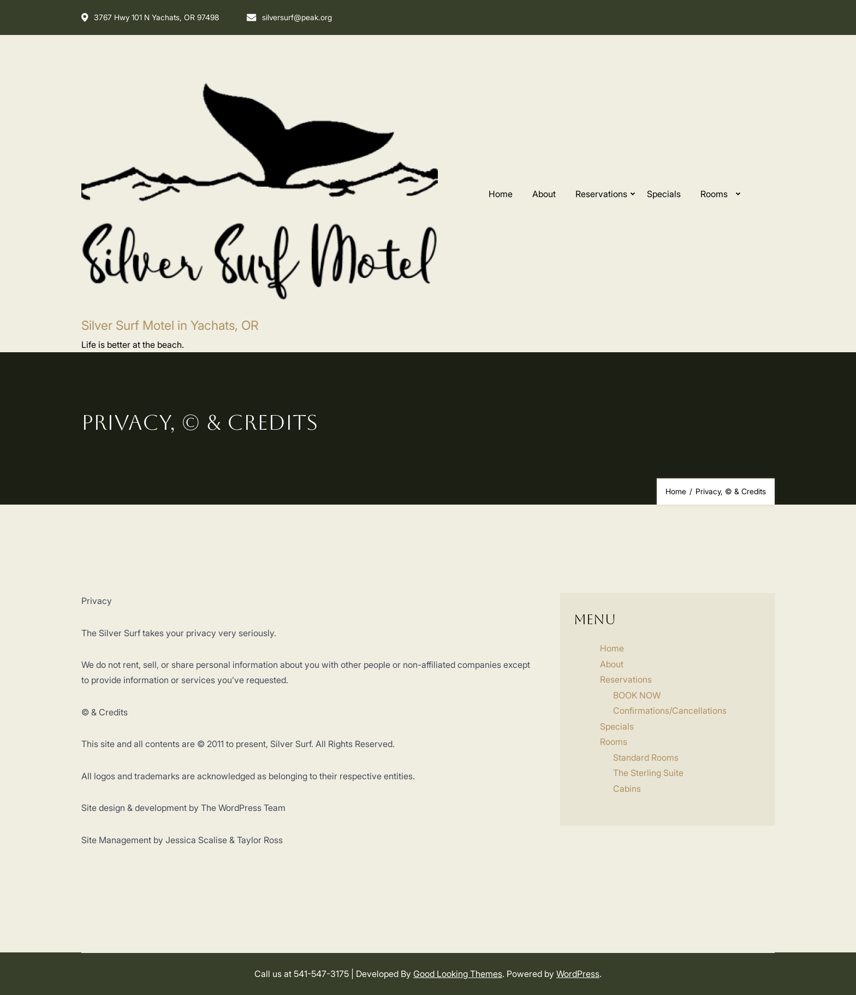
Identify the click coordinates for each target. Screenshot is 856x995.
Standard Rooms (646, 757)
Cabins (627, 788)
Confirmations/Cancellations (670, 710)
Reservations (601, 193)
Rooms (714, 193)
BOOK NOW (637, 695)
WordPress (577, 973)
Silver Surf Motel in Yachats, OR (170, 325)
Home (501, 193)
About (544, 193)
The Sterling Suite (648, 772)
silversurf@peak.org (289, 17)
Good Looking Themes (457, 973)
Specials (664, 193)
